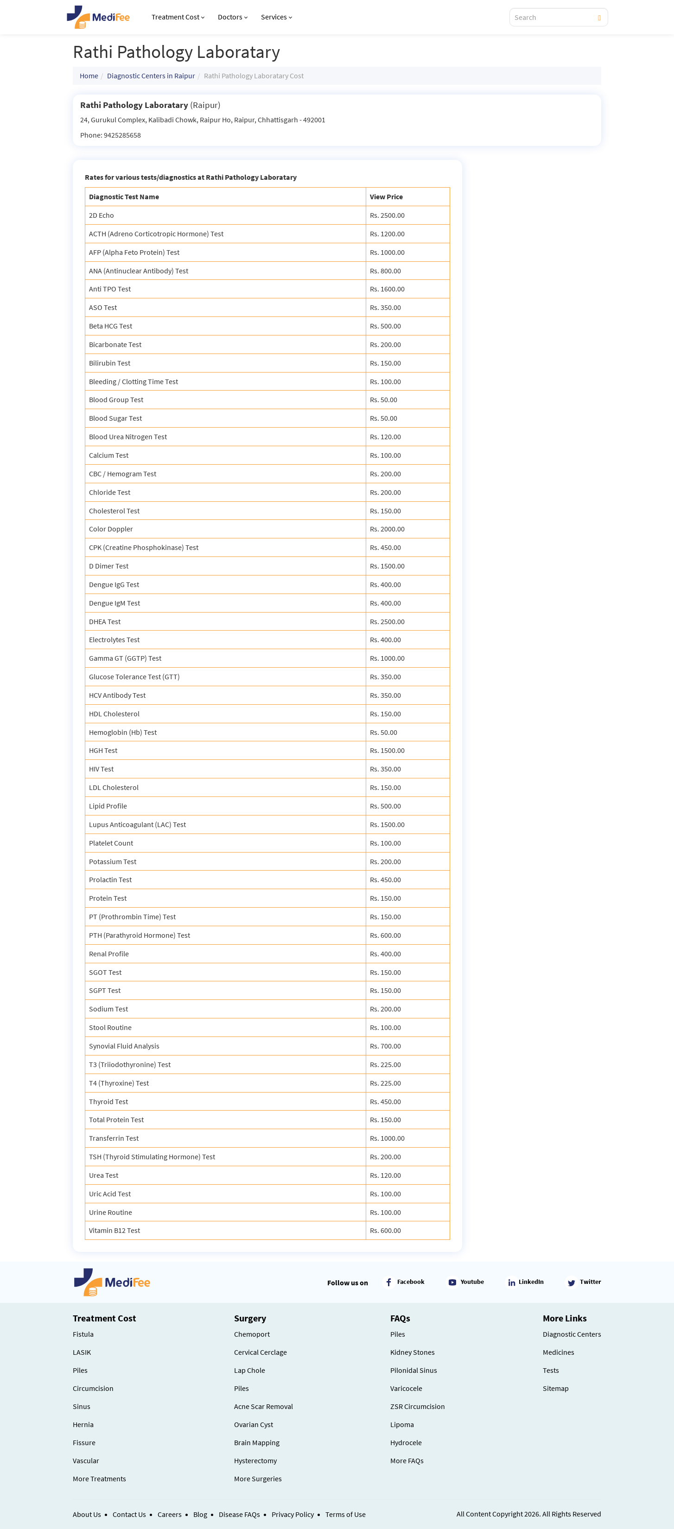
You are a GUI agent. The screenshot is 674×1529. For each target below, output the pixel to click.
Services (276, 16)
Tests (551, 1370)
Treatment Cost (178, 16)
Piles (80, 1370)
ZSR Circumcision (417, 1406)
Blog (200, 1514)
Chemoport (252, 1334)
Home (89, 75)
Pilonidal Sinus (413, 1370)
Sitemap (556, 1388)
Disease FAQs (239, 1514)
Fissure (84, 1442)
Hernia (83, 1424)
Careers (170, 1514)
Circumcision (93, 1388)
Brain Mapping (257, 1442)
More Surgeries (258, 1478)
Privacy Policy (293, 1514)
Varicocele (406, 1388)
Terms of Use (345, 1514)
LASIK (82, 1352)
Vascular (86, 1460)
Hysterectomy (255, 1460)
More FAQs (407, 1460)
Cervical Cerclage (260, 1352)
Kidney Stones (412, 1352)
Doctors (233, 16)
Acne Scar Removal (263, 1406)
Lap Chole (249, 1370)
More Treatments (99, 1478)
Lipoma (402, 1424)
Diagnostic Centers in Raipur (151, 75)
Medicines (558, 1352)
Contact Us (129, 1514)
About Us (87, 1514)
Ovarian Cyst (253, 1424)
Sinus (81, 1406)
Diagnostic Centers (572, 1334)
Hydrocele (406, 1442)
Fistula (83, 1334)
